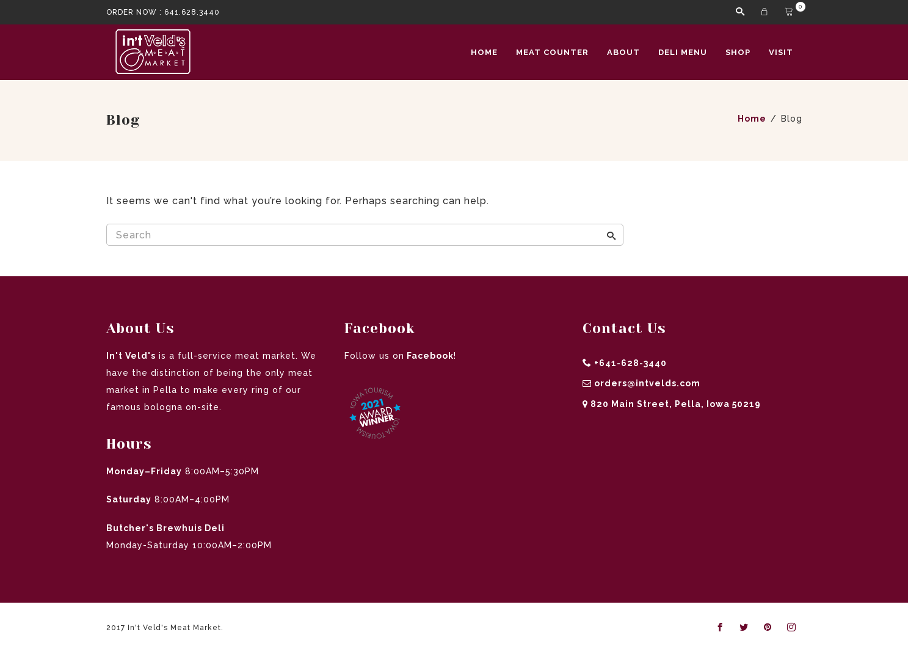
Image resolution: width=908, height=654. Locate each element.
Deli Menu (682, 52)
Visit (781, 52)
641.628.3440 (192, 12)
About (623, 52)
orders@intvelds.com (647, 383)
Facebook (429, 356)
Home (484, 52)
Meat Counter (552, 52)
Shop (737, 52)
